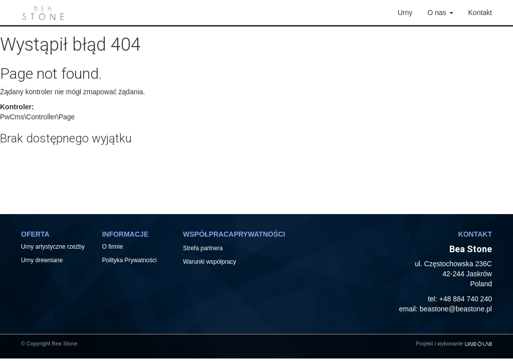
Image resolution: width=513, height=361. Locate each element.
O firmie (112, 246)
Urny (405, 13)
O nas (440, 13)
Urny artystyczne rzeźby (53, 246)
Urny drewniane (43, 260)
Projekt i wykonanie (454, 343)
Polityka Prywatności (129, 260)
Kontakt (480, 13)
